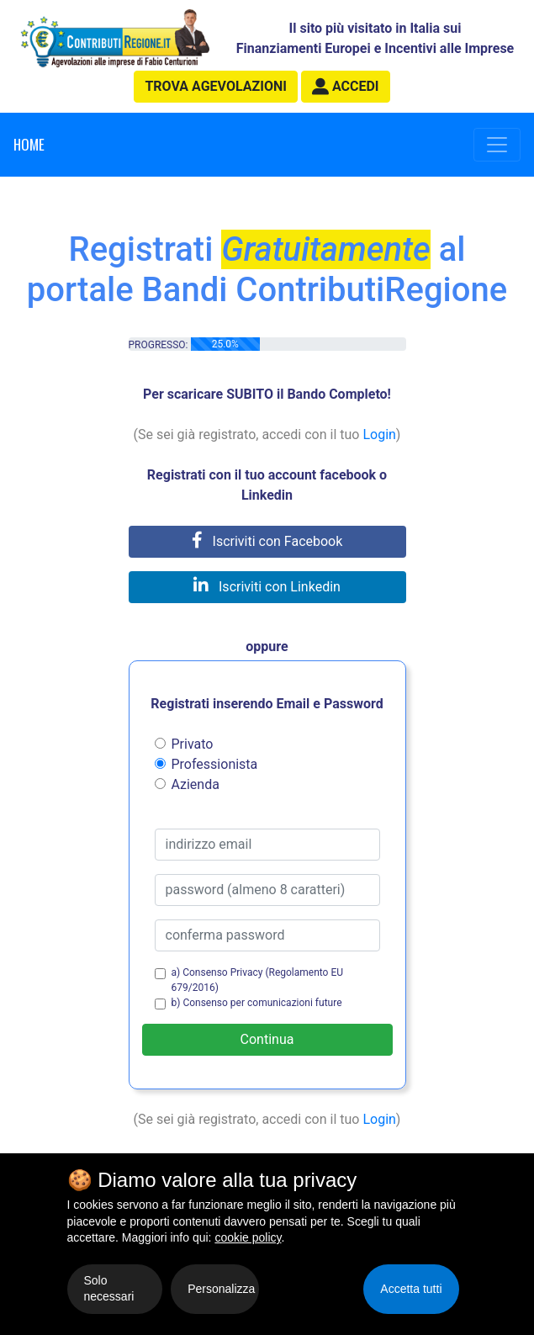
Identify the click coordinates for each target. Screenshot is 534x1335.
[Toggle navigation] (497, 145)
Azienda (195, 784)
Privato (193, 744)
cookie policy (247, 1237)
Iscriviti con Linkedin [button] (267, 587)
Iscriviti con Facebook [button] (267, 541)
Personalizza (221, 1288)
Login (378, 434)
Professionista (215, 764)
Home (29, 144)
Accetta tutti (410, 1288)
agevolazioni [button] (215, 86)
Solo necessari (109, 1289)
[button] (345, 87)
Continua (267, 1039)
